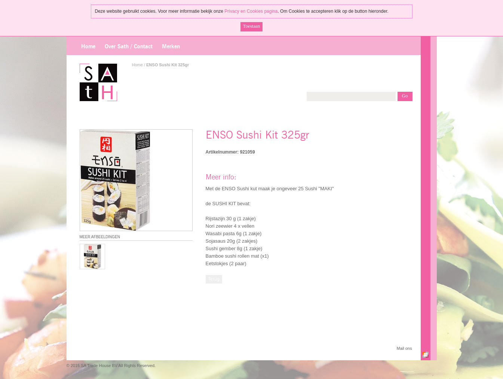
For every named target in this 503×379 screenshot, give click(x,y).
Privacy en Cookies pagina (250, 11)
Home (88, 46)
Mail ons (404, 348)
